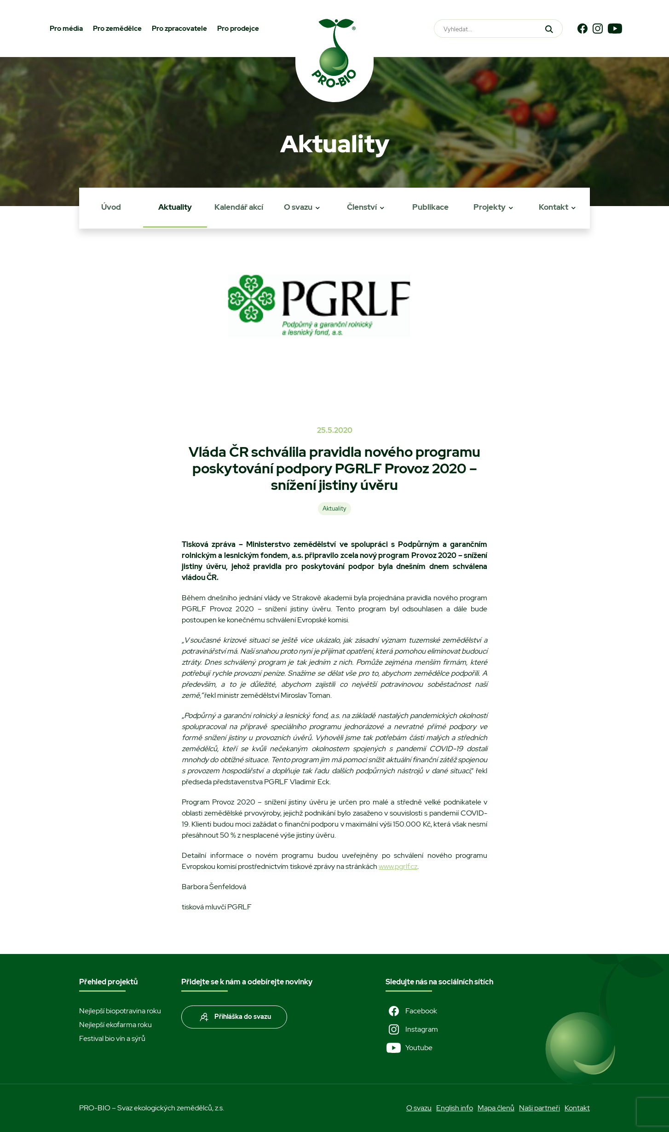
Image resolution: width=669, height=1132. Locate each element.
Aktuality (175, 207)
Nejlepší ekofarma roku (115, 1024)
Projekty (489, 207)
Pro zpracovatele (179, 28)
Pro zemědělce (117, 28)
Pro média (66, 28)
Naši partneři (539, 1108)
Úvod (111, 207)
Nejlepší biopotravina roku (120, 1011)
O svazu (298, 207)
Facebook (411, 1011)
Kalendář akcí (238, 207)
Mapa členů (496, 1108)
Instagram (412, 1029)
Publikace (430, 207)
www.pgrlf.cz (398, 866)
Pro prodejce (238, 28)
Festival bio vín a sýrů (112, 1038)
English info (454, 1108)
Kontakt (553, 207)
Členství (362, 207)
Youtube (409, 1048)
